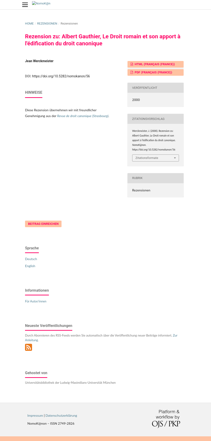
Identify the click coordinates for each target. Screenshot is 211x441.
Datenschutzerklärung (61, 415)
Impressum (35, 415)
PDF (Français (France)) (153, 72)
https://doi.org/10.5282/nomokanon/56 (61, 76)
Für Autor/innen (35, 301)
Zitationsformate (146, 158)
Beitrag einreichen (43, 224)
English (30, 266)
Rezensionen (47, 23)
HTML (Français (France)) (154, 64)
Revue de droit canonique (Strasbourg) (82, 116)
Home (29, 23)
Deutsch (31, 259)
